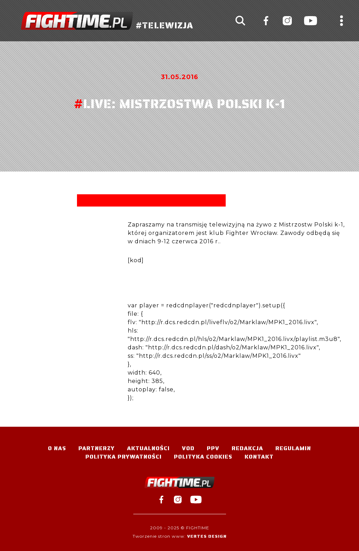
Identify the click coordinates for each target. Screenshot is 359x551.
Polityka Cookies (203, 456)
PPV (213, 448)
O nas (57, 448)
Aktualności (148, 448)
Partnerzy (96, 448)
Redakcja (247, 448)
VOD (188, 448)
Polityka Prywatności (123, 456)
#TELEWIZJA (107, 21)
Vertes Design (207, 536)
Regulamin (293, 448)
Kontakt (259, 456)
